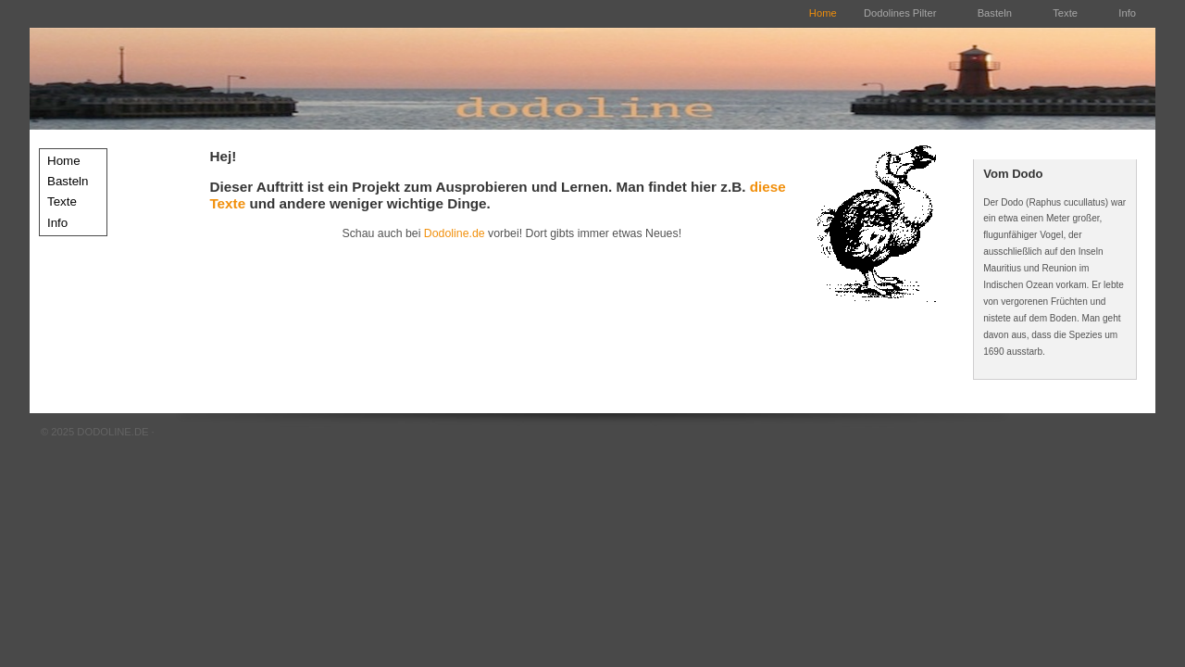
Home (823, 13)
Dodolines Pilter (900, 13)
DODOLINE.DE (112, 431)
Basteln (996, 13)
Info (1127, 13)
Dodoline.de (454, 233)
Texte (1066, 13)
